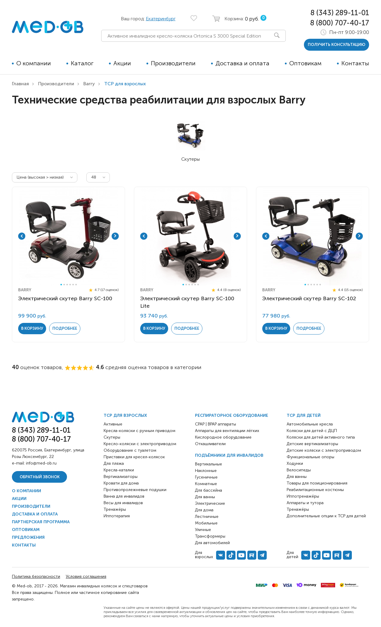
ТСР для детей (304, 415)
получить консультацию (336, 44)
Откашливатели (210, 443)
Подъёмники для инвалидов (229, 455)
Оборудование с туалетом (130, 450)
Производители (173, 63)
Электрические (210, 503)
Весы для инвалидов (123, 502)
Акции (122, 63)
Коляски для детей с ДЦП (312, 430)
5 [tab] (73, 284)
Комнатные (206, 483)
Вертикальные (208, 464)
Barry (89, 83)
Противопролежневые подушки (135, 489)
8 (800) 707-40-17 (339, 22)
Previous (21, 236)
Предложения (28, 537)
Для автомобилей (212, 542)
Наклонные (206, 470)
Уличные (203, 529)
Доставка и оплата (242, 63)
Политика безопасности (36, 576)
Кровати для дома (121, 483)
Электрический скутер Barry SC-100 (65, 298)
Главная (20, 83)
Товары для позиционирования (317, 483)
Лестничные (206, 516)
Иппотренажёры (303, 496)
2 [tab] (64, 284)
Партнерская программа (41, 521)
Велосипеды (299, 470)
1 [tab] (61, 284)
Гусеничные (206, 477)
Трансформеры (210, 536)
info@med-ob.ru (41, 463)
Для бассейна (208, 490)
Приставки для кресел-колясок (134, 456)
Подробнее (64, 328)
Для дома (204, 510)
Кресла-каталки (119, 470)
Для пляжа (114, 463)
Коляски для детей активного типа (321, 437)
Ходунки (295, 463)
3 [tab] (67, 284)
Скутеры (112, 437)
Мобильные (206, 523)
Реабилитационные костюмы (315, 489)
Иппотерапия (117, 515)
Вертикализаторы (121, 476)
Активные (113, 424)
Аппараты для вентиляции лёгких (227, 430)
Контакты (355, 63)
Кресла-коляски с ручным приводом (139, 430)
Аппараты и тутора (305, 502)
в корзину (32, 328)
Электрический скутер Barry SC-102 (309, 298)
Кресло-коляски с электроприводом (140, 443)
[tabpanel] (68, 236)
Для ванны (205, 496)
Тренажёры (115, 509)
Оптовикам (305, 63)
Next (115, 236)
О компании (33, 63)
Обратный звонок (40, 477)
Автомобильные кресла (310, 424)
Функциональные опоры (310, 456)
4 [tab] (70, 284)
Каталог (82, 63)
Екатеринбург (161, 18)
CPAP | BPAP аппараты (215, 424)
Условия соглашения (86, 576)
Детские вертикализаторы (312, 443)
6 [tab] (76, 284)
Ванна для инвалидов (124, 496)
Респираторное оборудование (231, 415)
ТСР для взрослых (125, 415)
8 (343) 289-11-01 (339, 12)
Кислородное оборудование (223, 437)
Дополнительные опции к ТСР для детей (326, 515)
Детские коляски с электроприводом (324, 450)
